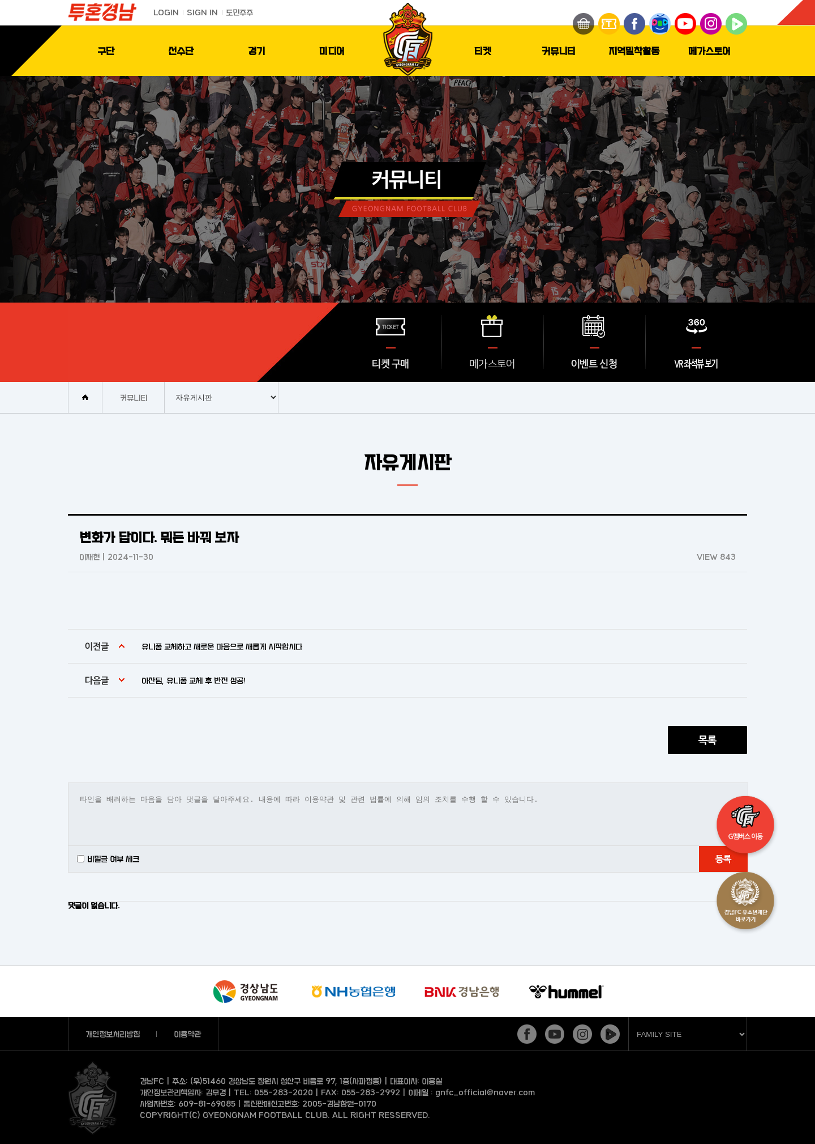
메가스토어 (709, 50)
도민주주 (239, 12)
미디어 (332, 50)
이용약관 (187, 1033)
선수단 (181, 50)
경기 (256, 50)
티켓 (482, 50)
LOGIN (166, 12)
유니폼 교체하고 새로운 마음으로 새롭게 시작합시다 (221, 646)
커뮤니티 (559, 50)
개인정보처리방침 (112, 1033)
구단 (105, 50)
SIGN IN (202, 12)
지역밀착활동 (633, 50)
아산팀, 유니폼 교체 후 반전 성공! (193, 680)
